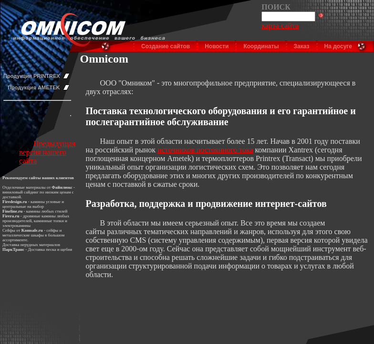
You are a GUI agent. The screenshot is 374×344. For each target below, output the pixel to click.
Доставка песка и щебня (50, 249)
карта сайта (280, 26)
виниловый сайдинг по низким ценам (36, 192)
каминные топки (49, 220)
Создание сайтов (165, 46)
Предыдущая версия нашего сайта (47, 152)
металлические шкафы (23, 235)
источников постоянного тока (205, 150)
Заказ (302, 46)
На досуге (338, 46)
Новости (217, 46)
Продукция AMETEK (34, 87)
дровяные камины (39, 216)
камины (33, 211)
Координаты (261, 46)
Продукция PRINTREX (31, 76)
